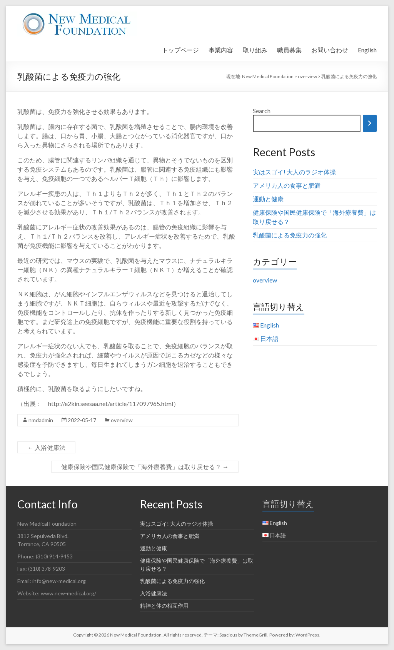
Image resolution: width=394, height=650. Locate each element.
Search (261, 110)
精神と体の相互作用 (164, 605)
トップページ (180, 49)
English (367, 49)
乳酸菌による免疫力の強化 (290, 235)
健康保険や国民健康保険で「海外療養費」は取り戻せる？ (145, 466)
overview (122, 420)
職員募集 (289, 49)
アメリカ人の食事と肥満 (287, 185)
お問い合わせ (329, 49)
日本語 (269, 338)
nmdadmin (40, 420)
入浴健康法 (46, 447)
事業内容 (221, 49)
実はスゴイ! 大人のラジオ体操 (294, 171)
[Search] (370, 123)
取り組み (255, 49)
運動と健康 (268, 198)
